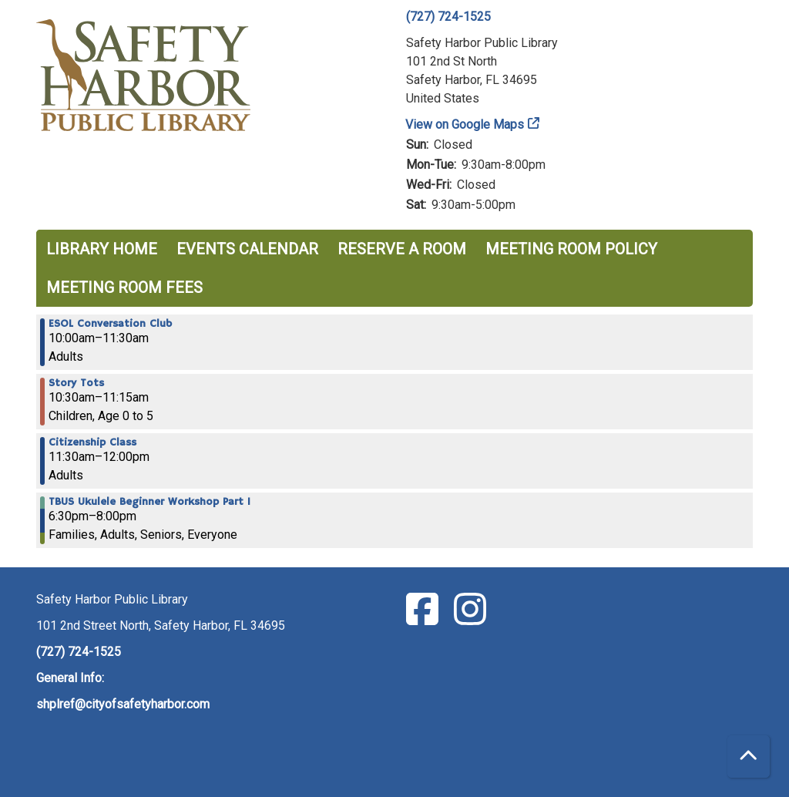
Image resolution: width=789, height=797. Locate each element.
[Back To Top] (748, 756)
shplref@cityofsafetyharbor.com (123, 704)
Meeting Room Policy (571, 249)
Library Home (101, 249)
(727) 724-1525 (448, 16)
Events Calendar (247, 249)
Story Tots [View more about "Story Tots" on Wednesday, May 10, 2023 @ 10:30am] (76, 383)
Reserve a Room (401, 249)
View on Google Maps (465, 124)
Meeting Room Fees (124, 287)
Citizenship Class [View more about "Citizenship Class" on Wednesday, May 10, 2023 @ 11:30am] (92, 442)
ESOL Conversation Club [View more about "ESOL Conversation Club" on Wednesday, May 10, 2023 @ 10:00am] (110, 323)
